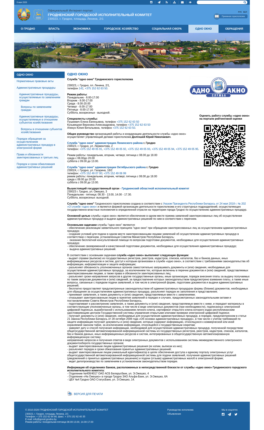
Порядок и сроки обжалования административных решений (36, 165)
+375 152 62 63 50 (96, 88)
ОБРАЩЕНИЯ (234, 28)
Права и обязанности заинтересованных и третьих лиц (37, 156)
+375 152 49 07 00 (91, 173)
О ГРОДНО (28, 28)
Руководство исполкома (180, 409)
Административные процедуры (36, 87)
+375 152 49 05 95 (187, 149)
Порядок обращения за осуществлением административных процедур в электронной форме (36, 143)
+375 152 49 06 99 (115, 173)
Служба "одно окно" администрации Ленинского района (105, 143)
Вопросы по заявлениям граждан (36, 108)
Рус (240, 12)
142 (81, 88)
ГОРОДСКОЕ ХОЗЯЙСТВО (121, 28)
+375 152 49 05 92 (115, 149)
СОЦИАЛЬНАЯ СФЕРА (167, 28)
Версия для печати (88, 394)
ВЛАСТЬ (54, 28)
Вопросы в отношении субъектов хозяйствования (41, 131)
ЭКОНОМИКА (82, 28)
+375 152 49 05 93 (139, 149)
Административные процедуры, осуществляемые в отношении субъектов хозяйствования (39, 119)
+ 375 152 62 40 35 (75, 416)
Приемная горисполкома (233, 16)
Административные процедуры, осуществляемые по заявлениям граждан (39, 97)
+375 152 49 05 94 (163, 149)
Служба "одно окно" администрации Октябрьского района (106, 167)
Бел (245, 12)
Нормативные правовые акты (35, 81)
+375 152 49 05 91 (91, 149)
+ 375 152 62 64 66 (46, 416)
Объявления (174, 413)
